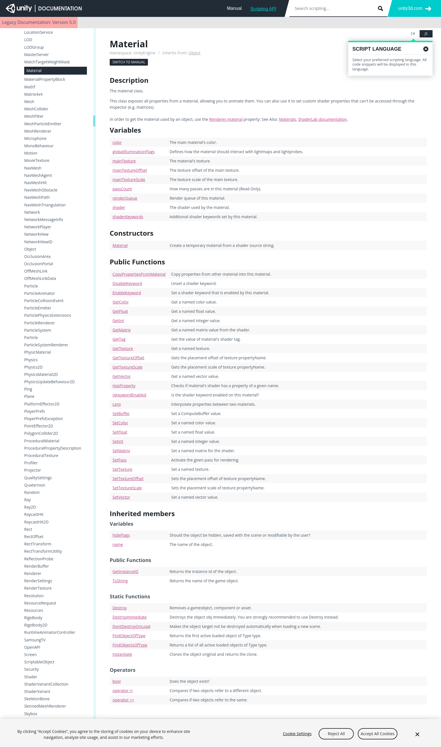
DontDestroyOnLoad (131, 626)
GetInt (118, 320)
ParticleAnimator (39, 293)
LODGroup (34, 47)
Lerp (116, 404)
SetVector (121, 497)
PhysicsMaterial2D (41, 374)
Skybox (30, 713)
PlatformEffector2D (42, 404)
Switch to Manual (128, 62)
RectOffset (33, 536)
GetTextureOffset (128, 357)
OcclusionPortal (38, 263)
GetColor (120, 302)
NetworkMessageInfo (43, 219)
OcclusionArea (37, 256)
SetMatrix (121, 450)
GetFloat (120, 311)
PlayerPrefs (34, 411)
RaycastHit (33, 514)
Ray (27, 499)
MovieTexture (36, 160)
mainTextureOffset (129, 170)
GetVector (121, 376)
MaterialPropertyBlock (44, 79)
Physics (31, 359)
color (117, 142)
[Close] (417, 738)
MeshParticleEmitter (42, 123)
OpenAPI (32, 647)
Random (32, 492)
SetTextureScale (127, 487)
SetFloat (119, 432)
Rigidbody (33, 617)
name (117, 544)
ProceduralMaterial (41, 440)
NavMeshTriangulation (45, 205)
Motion (30, 153)
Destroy (119, 607)
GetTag (118, 339)
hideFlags (121, 535)
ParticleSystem (37, 330)
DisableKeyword (127, 283)
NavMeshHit (35, 182)
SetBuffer (121, 413)
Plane (29, 396)
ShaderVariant (37, 691)
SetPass (119, 460)
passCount (122, 188)
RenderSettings (38, 580)
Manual (234, 8)
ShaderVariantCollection (46, 684)
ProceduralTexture (41, 455)
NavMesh (32, 168)
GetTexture (122, 348)
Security (31, 669)
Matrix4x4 (33, 94)
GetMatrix (121, 330)
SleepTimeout (37, 721)
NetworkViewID (38, 241)
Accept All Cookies (377, 737)
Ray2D (30, 507)
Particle (31, 286)
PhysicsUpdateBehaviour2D (49, 381)
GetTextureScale (127, 367)
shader (118, 207)
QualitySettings (38, 477)
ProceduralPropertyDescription (52, 448)
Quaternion (34, 485)
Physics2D (33, 367)
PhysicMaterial (37, 352)
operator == (123, 700)
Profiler (31, 462)
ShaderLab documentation (322, 119)
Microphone (35, 138)
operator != (122, 690)
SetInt (117, 441)
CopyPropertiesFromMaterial (139, 274)
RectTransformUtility (43, 551)
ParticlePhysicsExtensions (47, 315)
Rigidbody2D (36, 625)
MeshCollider (36, 109)
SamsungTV (35, 640)
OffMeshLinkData (40, 278)
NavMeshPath (37, 197)
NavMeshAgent (38, 175)
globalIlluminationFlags (133, 151)
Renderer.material (226, 119)
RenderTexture (37, 588)
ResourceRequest (40, 603)
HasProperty (124, 385)
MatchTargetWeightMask (47, 61)
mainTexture (124, 161)
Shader (30, 676)
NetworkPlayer (37, 226)
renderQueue (124, 198)
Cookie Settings (297, 737)
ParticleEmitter (37, 308)
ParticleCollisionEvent (44, 300)
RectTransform (37, 544)
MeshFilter (34, 116)
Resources (33, 610)
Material (34, 70)
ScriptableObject (39, 662)
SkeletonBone (37, 698)
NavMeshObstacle (40, 190)
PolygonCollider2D (41, 433)
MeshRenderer (37, 131)
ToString (120, 580)
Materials (287, 119)
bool (116, 681)
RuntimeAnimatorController (49, 632)
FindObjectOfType (128, 635)
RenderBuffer (36, 566)
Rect (28, 529)
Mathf (29, 87)
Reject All (336, 737)
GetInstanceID (125, 571)
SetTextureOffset (127, 478)
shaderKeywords (127, 216)
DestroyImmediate (129, 617)
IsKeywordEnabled (129, 395)
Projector (32, 470)
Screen (30, 654)
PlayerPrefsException (43, 418)
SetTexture (122, 469)
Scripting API (263, 8)
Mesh (29, 101)
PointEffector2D (38, 426)
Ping (28, 389)
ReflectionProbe (38, 558)
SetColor (120, 422)
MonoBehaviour (39, 145)
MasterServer (36, 54)
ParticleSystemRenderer (46, 344)
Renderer (32, 573)
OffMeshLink (36, 271)
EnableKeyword (126, 292)
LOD (28, 39)
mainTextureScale (128, 179)
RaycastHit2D (36, 522)
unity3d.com (410, 8)
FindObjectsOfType (129, 645)
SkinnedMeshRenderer (45, 706)
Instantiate (122, 654)
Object (30, 249)
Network (32, 212)
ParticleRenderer (39, 322)
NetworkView (36, 234)
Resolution (34, 595)
